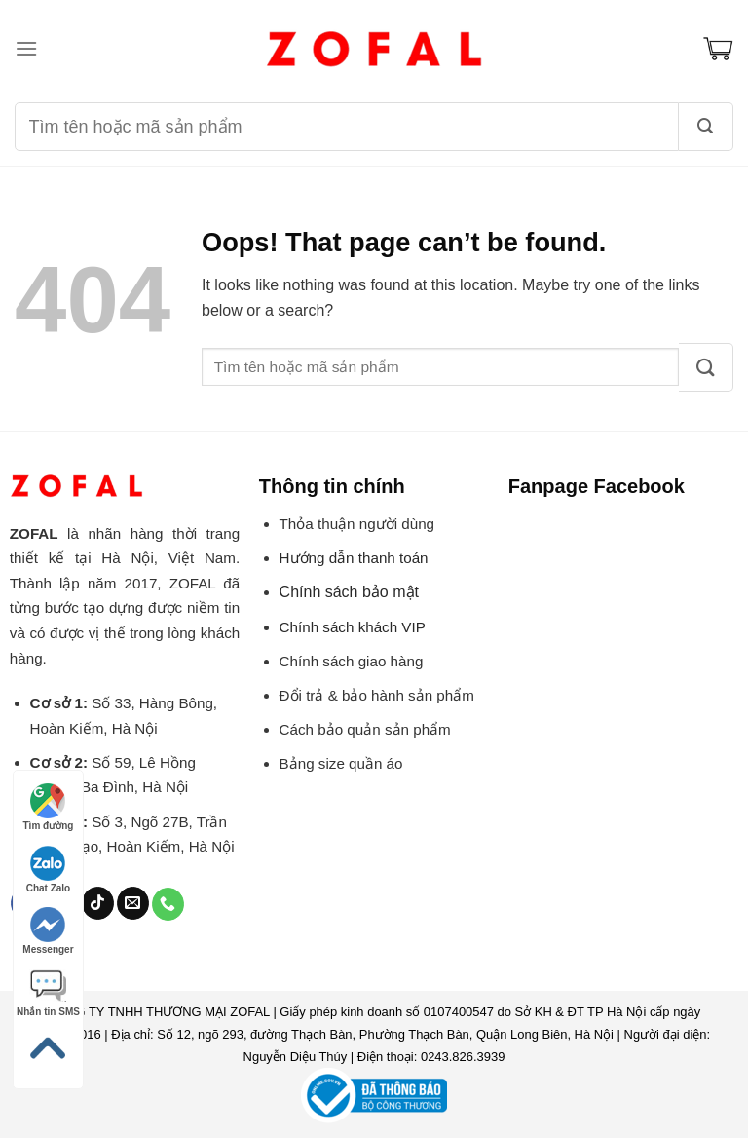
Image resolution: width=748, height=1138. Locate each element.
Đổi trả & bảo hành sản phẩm (377, 695)
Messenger (47, 931)
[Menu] (26, 48)
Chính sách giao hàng (352, 661)
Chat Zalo (48, 869)
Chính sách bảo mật (349, 592)
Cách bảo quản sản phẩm (365, 729)
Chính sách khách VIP (353, 627)
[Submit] (706, 367)
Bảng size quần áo (341, 763)
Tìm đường (48, 807)
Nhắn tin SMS (48, 993)
